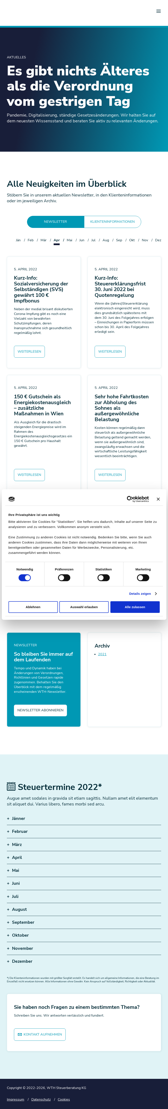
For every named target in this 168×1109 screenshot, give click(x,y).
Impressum (15, 1099)
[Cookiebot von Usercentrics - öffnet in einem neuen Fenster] (130, 499)
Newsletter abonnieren (40, 710)
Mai (69, 240)
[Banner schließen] (158, 499)
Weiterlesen (29, 351)
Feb (30, 240)
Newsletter (55, 221)
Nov (145, 240)
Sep (119, 240)
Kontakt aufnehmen (40, 1034)
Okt (132, 240)
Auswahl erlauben (84, 607)
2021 (102, 654)
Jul (93, 240)
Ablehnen (33, 607)
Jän (18, 240)
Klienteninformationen (112, 221)
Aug (106, 240)
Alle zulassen (135, 607)
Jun (81, 240)
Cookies (64, 1099)
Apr (57, 240)
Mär (44, 240)
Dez (158, 240)
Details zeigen (140, 593)
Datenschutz (41, 1099)
